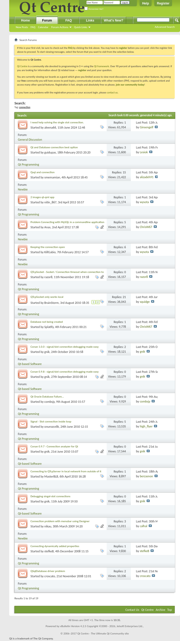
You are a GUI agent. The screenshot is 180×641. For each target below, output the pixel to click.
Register (163, 3)
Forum (47, 20)
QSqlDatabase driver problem (47, 571)
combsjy (49, 402)
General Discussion (30, 139)
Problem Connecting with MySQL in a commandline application (67, 222)
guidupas (50, 152)
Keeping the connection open (47, 247)
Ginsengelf (146, 127)
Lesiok (144, 152)
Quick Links (80, 27)
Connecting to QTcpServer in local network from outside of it (65, 471)
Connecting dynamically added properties (54, 546)
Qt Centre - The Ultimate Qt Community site (103, 633)
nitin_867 (50, 202)
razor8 (48, 277)
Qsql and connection (42, 172)
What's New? (113, 20)
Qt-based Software (30, 364)
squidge (145, 302)
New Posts (22, 27)
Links (90, 20)
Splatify (49, 327)
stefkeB (49, 551)
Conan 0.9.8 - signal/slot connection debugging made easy (64, 371)
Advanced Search (165, 27)
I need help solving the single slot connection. (57, 122)
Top (169, 610)
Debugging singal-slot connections (50, 496)
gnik (47, 352)
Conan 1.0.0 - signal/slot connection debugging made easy (64, 346)
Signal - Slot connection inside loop (50, 421)
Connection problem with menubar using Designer (60, 521)
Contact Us (132, 610)
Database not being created (46, 322)
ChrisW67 (146, 227)
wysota (144, 202)
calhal (143, 526)
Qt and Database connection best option (54, 147)
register (82, 70)
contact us (112, 92)
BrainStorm (51, 303)
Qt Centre (22, 66)
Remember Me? (94, 9)
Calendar (43, 27)
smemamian (52, 177)
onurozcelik (51, 426)
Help (145, 3)
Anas (47, 227)
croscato (49, 576)
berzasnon (146, 476)
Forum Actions (59, 27)
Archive (160, 610)
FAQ (32, 27)
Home (25, 20)
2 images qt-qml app (42, 197)
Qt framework (101, 66)
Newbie (23, 189)
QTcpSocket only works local (46, 297)
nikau (47, 526)
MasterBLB (51, 476)
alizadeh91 (146, 177)
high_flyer (146, 426)
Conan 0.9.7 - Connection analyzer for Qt (54, 446)
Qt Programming (28, 164)
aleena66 (50, 127)
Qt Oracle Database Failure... (47, 396)
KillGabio (50, 252)
